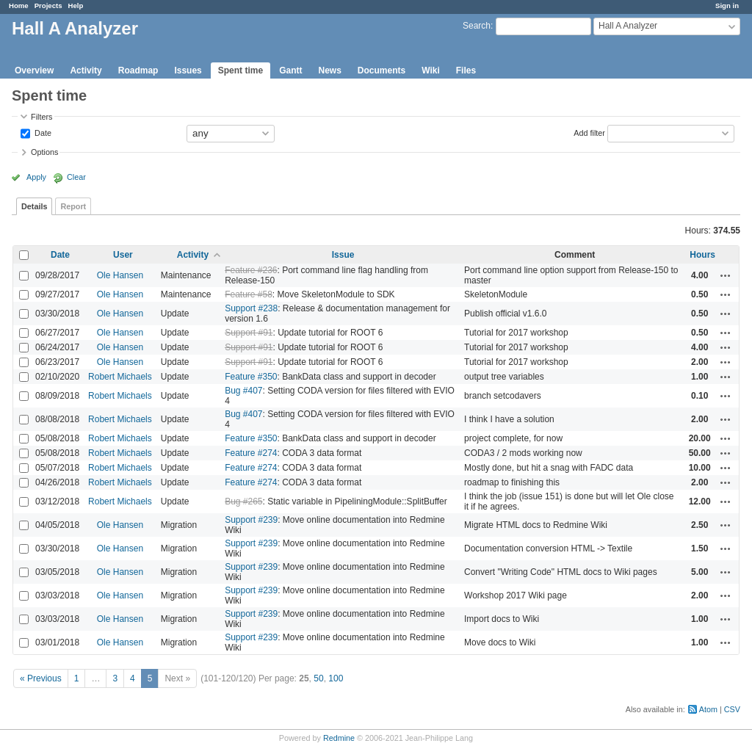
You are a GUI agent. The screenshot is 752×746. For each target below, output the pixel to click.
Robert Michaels (120, 377)
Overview (34, 70)
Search (477, 26)
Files (466, 70)
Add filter (589, 132)
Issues (187, 70)
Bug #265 (243, 501)
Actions (725, 275)
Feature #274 (251, 453)
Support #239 (251, 520)
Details (34, 206)
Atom (708, 709)
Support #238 (251, 308)
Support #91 (248, 332)
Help (76, 5)
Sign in (727, 5)
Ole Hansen (120, 275)
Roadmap (138, 70)
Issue (343, 255)
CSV (732, 709)
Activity (85, 70)
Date (41, 132)
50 (318, 678)
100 (335, 678)
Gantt (290, 70)
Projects (48, 5)
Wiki (431, 70)
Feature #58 (248, 294)
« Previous (41, 678)
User (123, 255)
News (329, 70)
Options (44, 152)
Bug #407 (243, 390)
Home (19, 5)
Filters (41, 116)
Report (73, 206)
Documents (381, 70)
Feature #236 (251, 270)
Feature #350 (251, 377)
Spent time (240, 70)
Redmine (339, 738)
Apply (36, 177)
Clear (76, 177)
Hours (702, 255)
